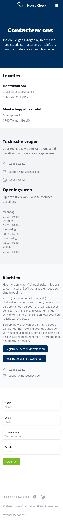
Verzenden (11, 461)
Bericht (8, 447)
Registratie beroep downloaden (25, 349)
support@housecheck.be (24, 172)
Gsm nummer (12, 432)
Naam (8, 402)
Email (8, 417)
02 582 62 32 (17, 163)
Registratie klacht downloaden (24, 359)
